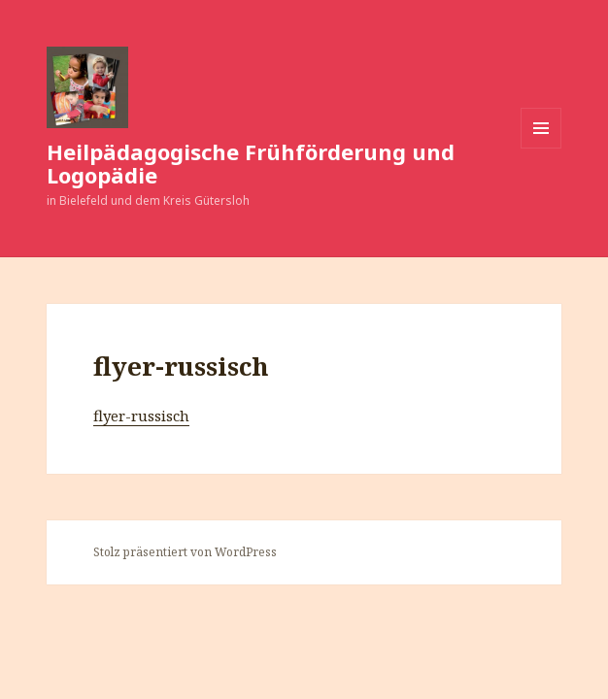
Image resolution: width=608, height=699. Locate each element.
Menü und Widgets (541, 148)
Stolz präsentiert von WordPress (185, 552)
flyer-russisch (141, 415)
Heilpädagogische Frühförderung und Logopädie (251, 163)
